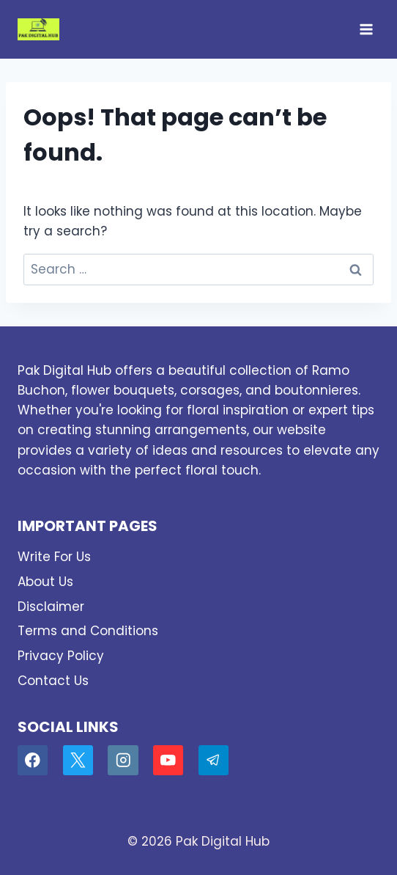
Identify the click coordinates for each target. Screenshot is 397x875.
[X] (78, 760)
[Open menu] (365, 29)
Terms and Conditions (88, 631)
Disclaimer (51, 606)
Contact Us (53, 680)
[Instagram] (123, 760)
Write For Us (54, 556)
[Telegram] (213, 760)
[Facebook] (33, 760)
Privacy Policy (61, 656)
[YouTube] (168, 760)
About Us (45, 581)
